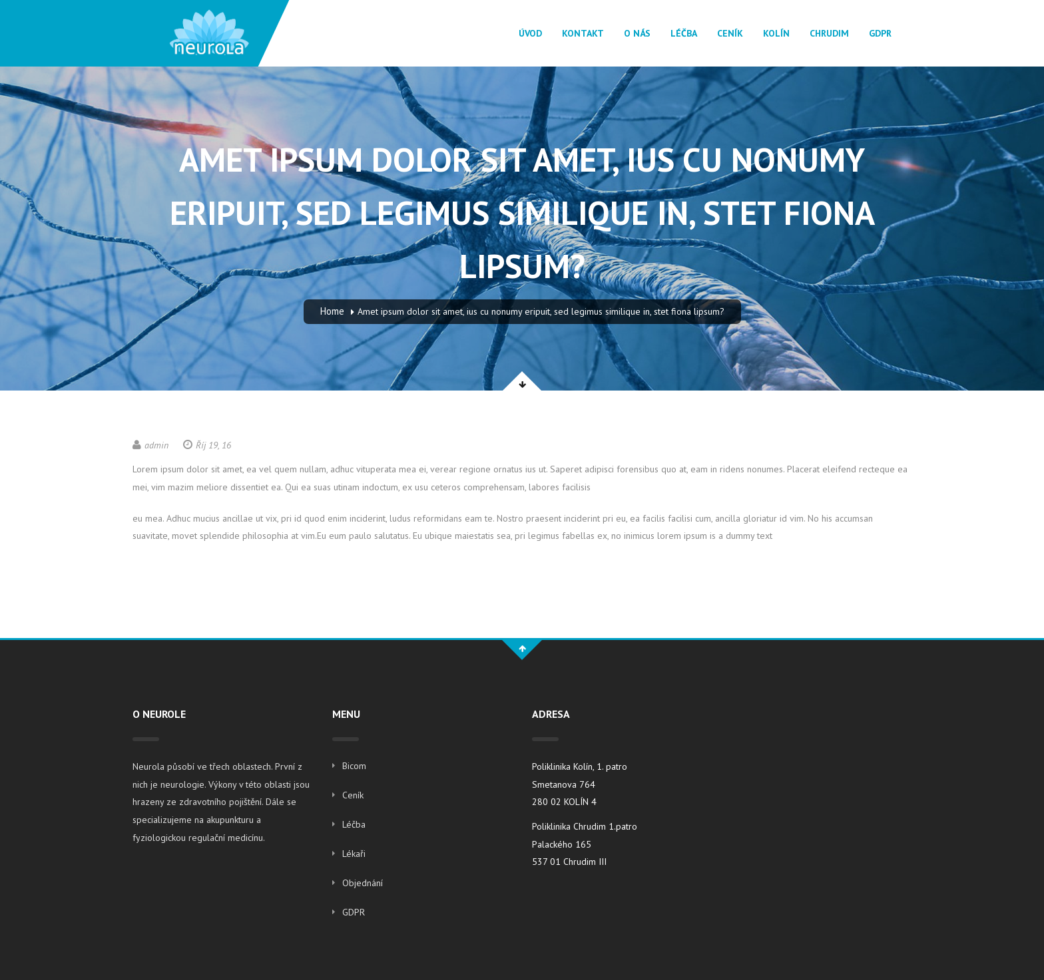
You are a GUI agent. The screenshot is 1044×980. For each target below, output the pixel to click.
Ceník (730, 33)
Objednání (362, 883)
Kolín (776, 33)
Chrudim (829, 33)
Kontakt (583, 33)
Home (332, 311)
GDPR (880, 33)
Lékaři (354, 854)
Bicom (354, 766)
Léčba (683, 33)
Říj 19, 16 (207, 445)
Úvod (530, 33)
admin (150, 445)
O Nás (637, 33)
